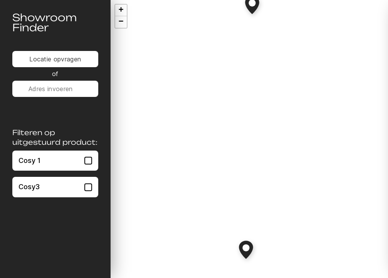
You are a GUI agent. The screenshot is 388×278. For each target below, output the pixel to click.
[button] (246, 249)
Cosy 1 (55, 160)
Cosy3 (55, 187)
